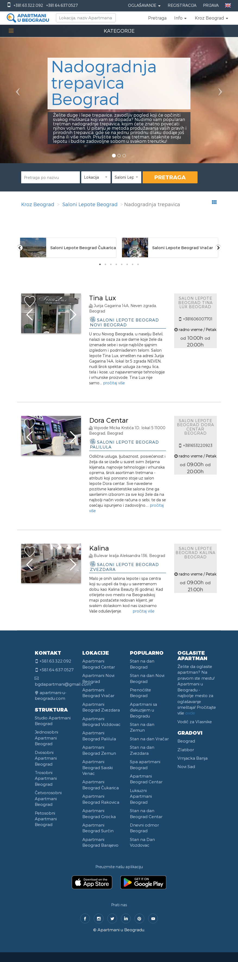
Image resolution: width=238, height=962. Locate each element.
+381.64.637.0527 (62, 5)
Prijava (211, 5)
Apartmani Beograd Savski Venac (97, 767)
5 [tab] (121, 264)
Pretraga (157, 17)
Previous (20, 247)
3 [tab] (110, 264)
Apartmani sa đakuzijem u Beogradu (143, 710)
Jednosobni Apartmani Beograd (46, 737)
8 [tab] (138, 264)
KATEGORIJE (119, 30)
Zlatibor (185, 749)
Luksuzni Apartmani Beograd (141, 796)
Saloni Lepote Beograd (90, 204)
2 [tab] (105, 264)
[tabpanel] (68, 247)
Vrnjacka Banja (192, 758)
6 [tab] (127, 264)
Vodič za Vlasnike (194, 721)
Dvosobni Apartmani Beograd (46, 758)
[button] (180, 18)
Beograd (186, 740)
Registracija (182, 5)
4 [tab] (116, 264)
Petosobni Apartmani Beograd (46, 819)
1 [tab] (100, 264)
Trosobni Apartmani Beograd (46, 778)
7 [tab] (132, 264)
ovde (190, 712)
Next (218, 247)
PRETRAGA (170, 177)
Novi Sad (186, 766)
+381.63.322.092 (28, 5)
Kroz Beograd (37, 204)
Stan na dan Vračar (149, 738)
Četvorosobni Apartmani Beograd (48, 798)
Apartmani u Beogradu (121, 929)
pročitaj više (114, 383)
